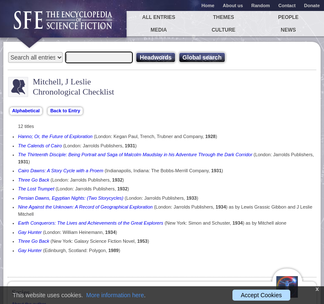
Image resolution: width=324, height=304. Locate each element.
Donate (312, 5)
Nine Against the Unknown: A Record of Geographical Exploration (85, 206)
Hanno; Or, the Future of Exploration (55, 136)
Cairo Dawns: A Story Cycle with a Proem (60, 170)
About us (233, 5)
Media (159, 30)
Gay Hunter (30, 232)
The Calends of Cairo (40, 145)
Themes (223, 17)
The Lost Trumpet (36, 188)
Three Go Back (33, 179)
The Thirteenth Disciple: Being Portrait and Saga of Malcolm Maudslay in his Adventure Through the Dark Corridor (135, 154)
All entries (158, 17)
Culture (223, 30)
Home (208, 5)
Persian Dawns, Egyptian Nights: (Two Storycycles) (71, 198)
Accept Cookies (261, 295)
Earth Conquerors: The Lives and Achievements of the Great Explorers (90, 222)
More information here (115, 295)
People (288, 17)
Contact (287, 5)
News (288, 30)
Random (260, 5)
